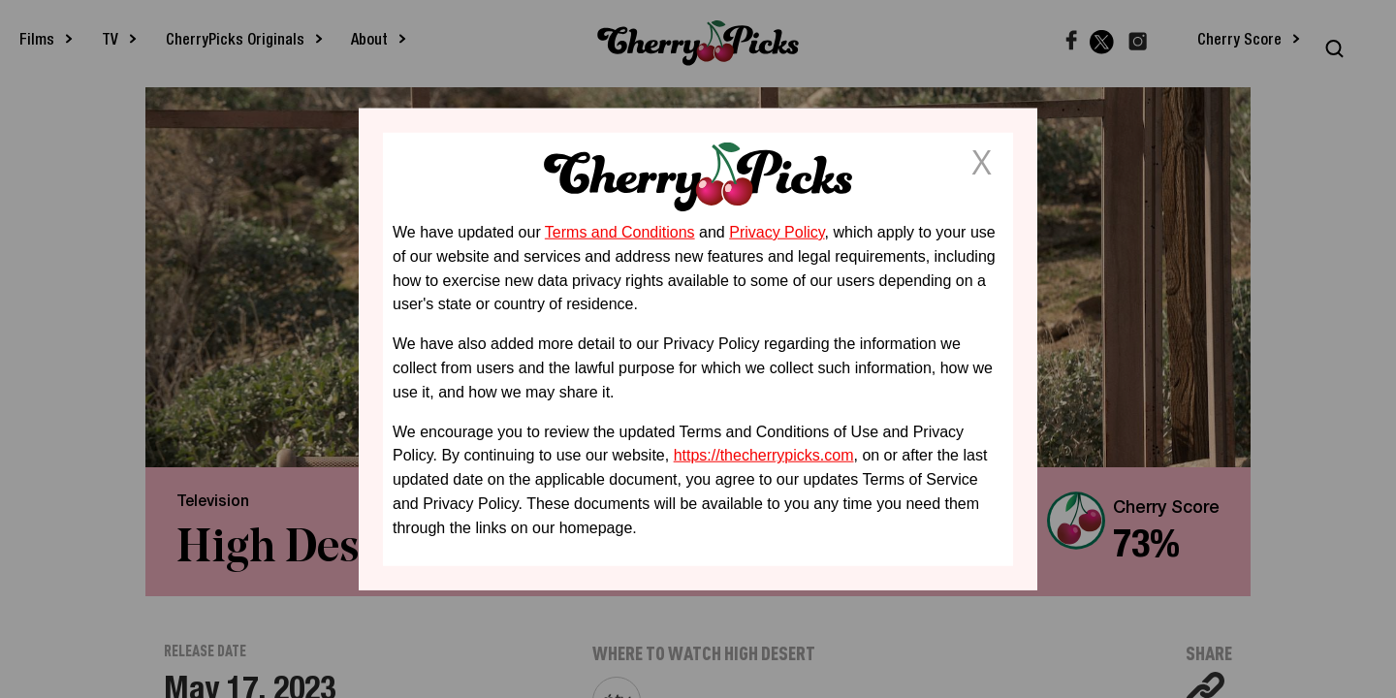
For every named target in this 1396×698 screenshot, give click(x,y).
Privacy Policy (776, 232)
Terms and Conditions (620, 232)
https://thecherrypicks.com (764, 455)
